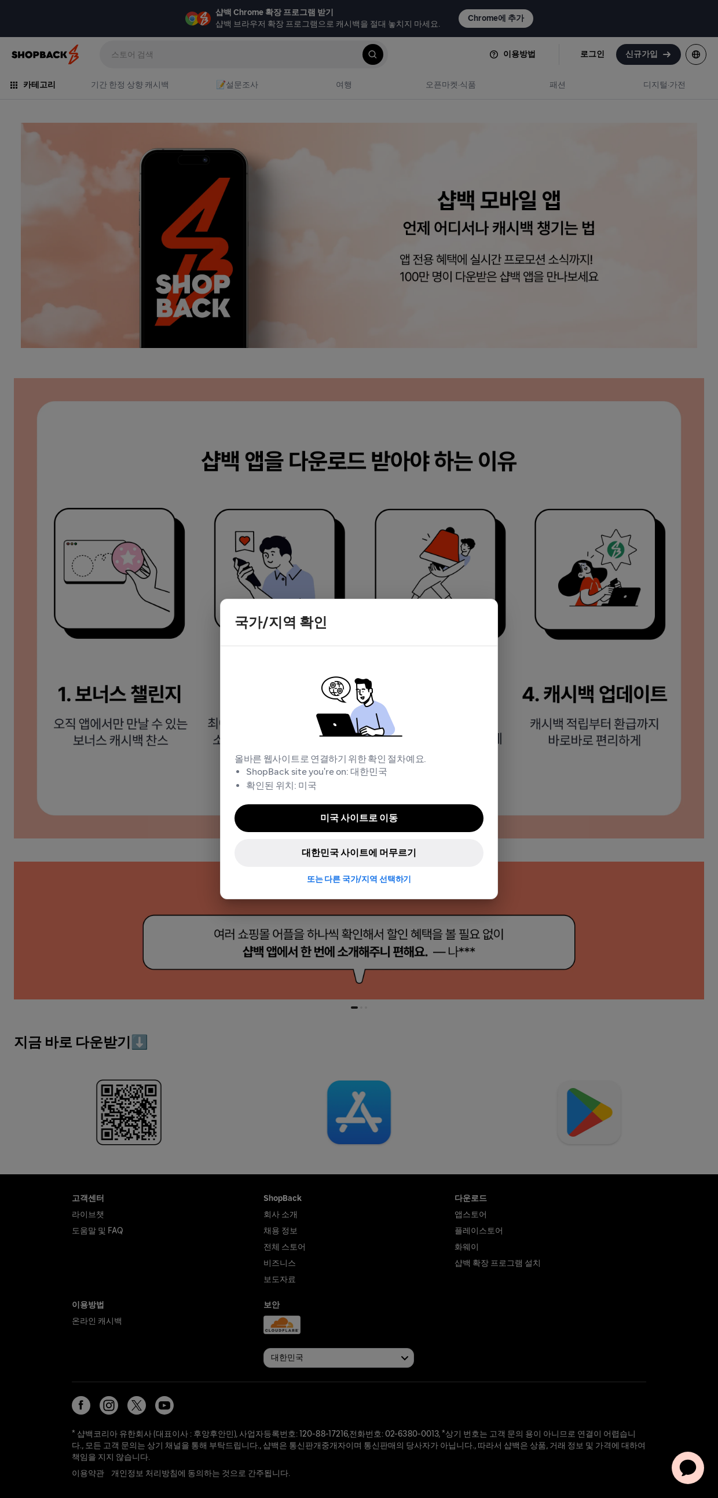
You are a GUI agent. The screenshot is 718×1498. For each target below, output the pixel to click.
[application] (688, 1468)
